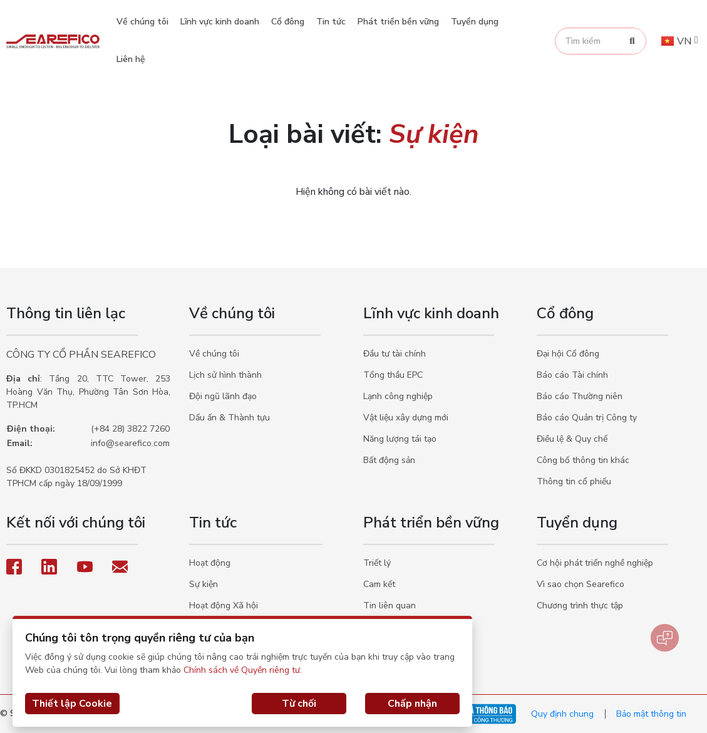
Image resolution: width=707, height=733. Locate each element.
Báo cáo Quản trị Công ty (587, 418)
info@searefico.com (130, 443)
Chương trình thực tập (580, 605)
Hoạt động (209, 563)
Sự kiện (203, 584)
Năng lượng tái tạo (399, 439)
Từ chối (299, 703)
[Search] (632, 41)
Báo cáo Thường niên (579, 396)
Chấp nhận (412, 703)
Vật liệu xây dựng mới (405, 418)
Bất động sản (389, 460)
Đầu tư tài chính (394, 354)
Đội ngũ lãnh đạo (223, 396)
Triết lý (377, 563)
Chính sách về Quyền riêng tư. (242, 670)
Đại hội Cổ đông (568, 354)
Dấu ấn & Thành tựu (229, 418)
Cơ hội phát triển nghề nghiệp (595, 563)
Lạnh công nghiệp (398, 396)
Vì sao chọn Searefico (580, 584)
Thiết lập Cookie (72, 703)
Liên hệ (130, 59)
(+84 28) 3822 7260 (130, 429)
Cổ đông (287, 22)
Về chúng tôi (142, 22)
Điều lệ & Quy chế (572, 439)
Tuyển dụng (474, 22)
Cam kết (379, 584)
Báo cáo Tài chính (572, 375)
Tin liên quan (389, 605)
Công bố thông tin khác (583, 460)
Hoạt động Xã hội (223, 605)
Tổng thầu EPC (393, 375)
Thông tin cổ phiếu (574, 481)
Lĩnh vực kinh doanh (219, 22)
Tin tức (331, 22)
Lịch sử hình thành (225, 375)
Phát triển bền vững (398, 22)
